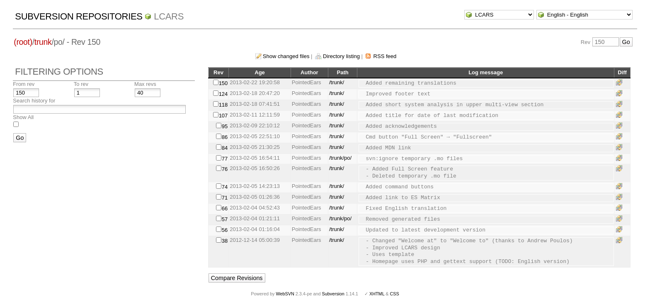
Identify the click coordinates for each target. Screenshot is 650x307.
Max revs (145, 84)
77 (225, 159)
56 (225, 230)
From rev (23, 84)
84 (225, 148)
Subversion (333, 293)
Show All (23, 117)
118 (223, 105)
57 (225, 219)
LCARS (169, 16)
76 (225, 169)
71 (225, 198)
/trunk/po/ (340, 158)
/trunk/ (336, 82)
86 (225, 137)
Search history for (34, 100)
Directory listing (341, 56)
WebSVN (285, 293)
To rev (81, 84)
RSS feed (385, 56)
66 (225, 208)
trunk (43, 41)
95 (225, 126)
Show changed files (286, 56)
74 (225, 187)
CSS (394, 293)
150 (223, 83)
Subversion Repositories (78, 16)
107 (223, 115)
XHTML (376, 293)
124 (223, 94)
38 (225, 241)
